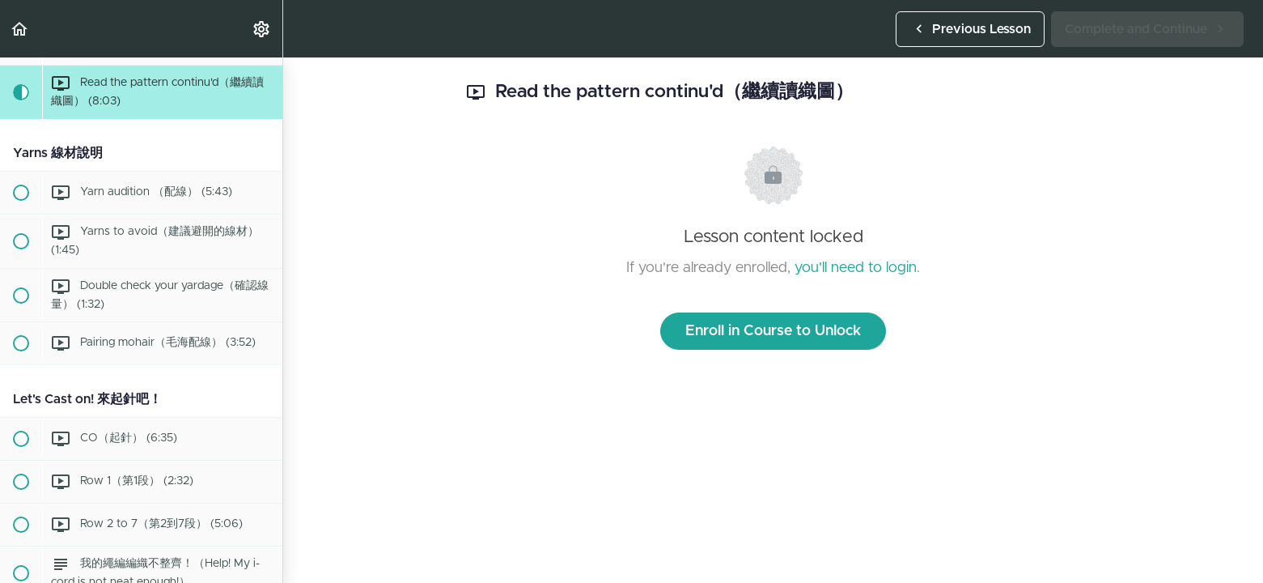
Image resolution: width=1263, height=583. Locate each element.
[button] (20, 28)
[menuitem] (262, 28)
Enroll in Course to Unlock (773, 331)
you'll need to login (856, 268)
